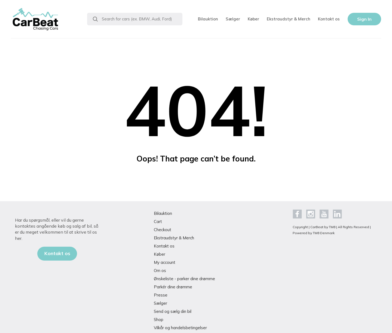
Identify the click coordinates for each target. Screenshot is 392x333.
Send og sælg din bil (172, 311)
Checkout (162, 229)
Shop (158, 319)
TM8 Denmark (324, 233)
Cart (158, 221)
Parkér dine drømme (173, 286)
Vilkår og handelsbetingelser (180, 327)
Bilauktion (208, 19)
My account (164, 262)
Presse (160, 295)
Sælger (233, 19)
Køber (253, 19)
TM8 (332, 227)
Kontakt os (329, 19)
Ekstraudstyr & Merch (288, 19)
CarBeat (316, 227)
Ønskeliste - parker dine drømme (184, 278)
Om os (160, 270)
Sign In (364, 19)
